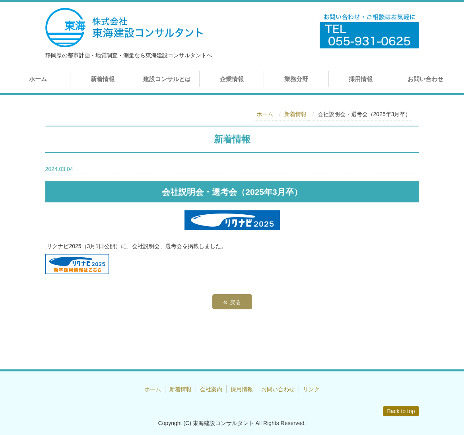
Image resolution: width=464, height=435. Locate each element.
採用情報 (361, 79)
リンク (311, 389)
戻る (232, 301)
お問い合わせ (425, 79)
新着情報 (103, 79)
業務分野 (296, 79)
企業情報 (232, 79)
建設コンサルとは (167, 79)
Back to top (401, 411)
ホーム (38, 79)
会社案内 (211, 389)
